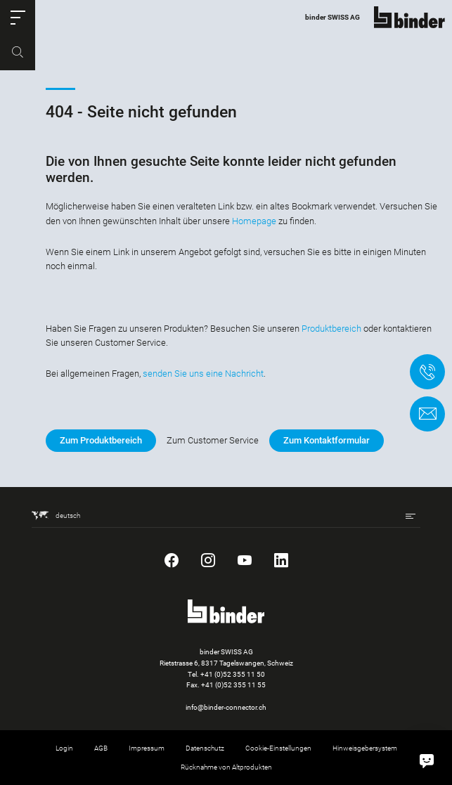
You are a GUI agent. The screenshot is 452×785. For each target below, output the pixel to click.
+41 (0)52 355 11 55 (233, 685)
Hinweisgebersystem (364, 748)
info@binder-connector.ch (226, 707)
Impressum (146, 748)
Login (64, 748)
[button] (17, 17)
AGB (101, 748)
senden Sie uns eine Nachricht (203, 373)
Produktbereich (331, 328)
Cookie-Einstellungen (278, 748)
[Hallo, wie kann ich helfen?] (427, 760)
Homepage (254, 221)
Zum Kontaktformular (326, 440)
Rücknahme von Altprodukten (226, 767)
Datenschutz (205, 748)
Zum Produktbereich (101, 440)
